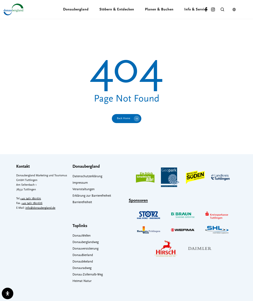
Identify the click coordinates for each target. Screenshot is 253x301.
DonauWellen (81, 235)
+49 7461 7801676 (31, 203)
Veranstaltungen (83, 189)
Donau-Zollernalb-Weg (87, 274)
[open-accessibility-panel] (7, 293)
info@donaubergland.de (40, 208)
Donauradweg (82, 268)
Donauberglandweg (85, 242)
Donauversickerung (85, 248)
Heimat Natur (82, 281)
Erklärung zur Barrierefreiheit (91, 196)
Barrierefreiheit (82, 202)
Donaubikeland (82, 261)
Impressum (80, 183)
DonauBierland (82, 255)
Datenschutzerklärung (87, 176)
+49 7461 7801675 (30, 198)
